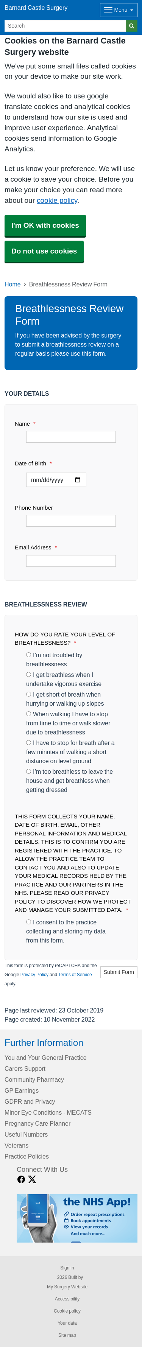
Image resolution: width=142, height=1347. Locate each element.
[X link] (32, 1179)
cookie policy (57, 200)
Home (13, 284)
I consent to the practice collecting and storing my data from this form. (66, 931)
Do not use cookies (44, 251)
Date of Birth (33, 463)
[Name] (71, 437)
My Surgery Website (67, 1287)
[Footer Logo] (77, 1218)
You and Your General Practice (46, 1058)
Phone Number (34, 507)
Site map (67, 1335)
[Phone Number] (71, 521)
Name (25, 423)
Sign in (67, 1268)
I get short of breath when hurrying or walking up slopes (65, 698)
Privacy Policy (34, 974)
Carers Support (25, 1068)
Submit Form (119, 972)
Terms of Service (75, 974)
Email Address (36, 547)
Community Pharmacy (34, 1079)
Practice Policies (27, 1156)
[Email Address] (71, 561)
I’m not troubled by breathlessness (54, 659)
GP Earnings (22, 1090)
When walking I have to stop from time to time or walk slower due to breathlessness (68, 723)
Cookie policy (67, 1311)
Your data (67, 1323)
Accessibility (67, 1299)
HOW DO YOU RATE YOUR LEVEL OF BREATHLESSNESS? (65, 639)
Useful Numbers (26, 1134)
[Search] (65, 26)
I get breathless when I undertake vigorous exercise (63, 679)
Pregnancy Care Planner (37, 1123)
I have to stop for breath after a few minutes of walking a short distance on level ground (70, 752)
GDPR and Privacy (30, 1101)
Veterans (16, 1145)
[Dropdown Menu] (118, 10)
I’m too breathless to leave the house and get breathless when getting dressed (69, 780)
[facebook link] (21, 1179)
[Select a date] (56, 480)
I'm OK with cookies (45, 225)
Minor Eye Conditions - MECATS (48, 1112)
